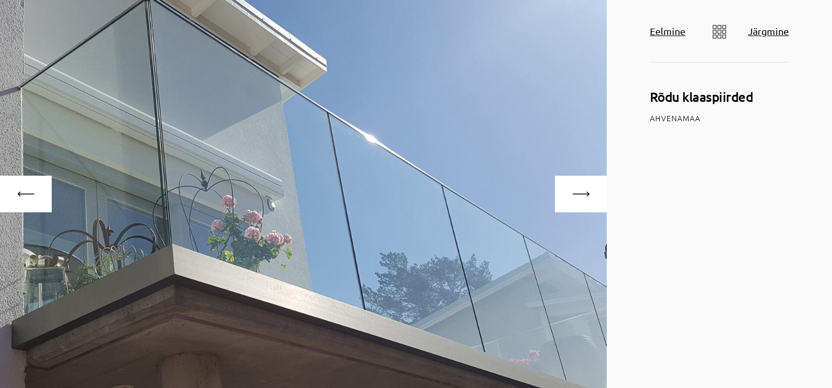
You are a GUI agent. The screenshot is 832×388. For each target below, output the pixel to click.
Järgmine (768, 31)
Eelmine (667, 31)
